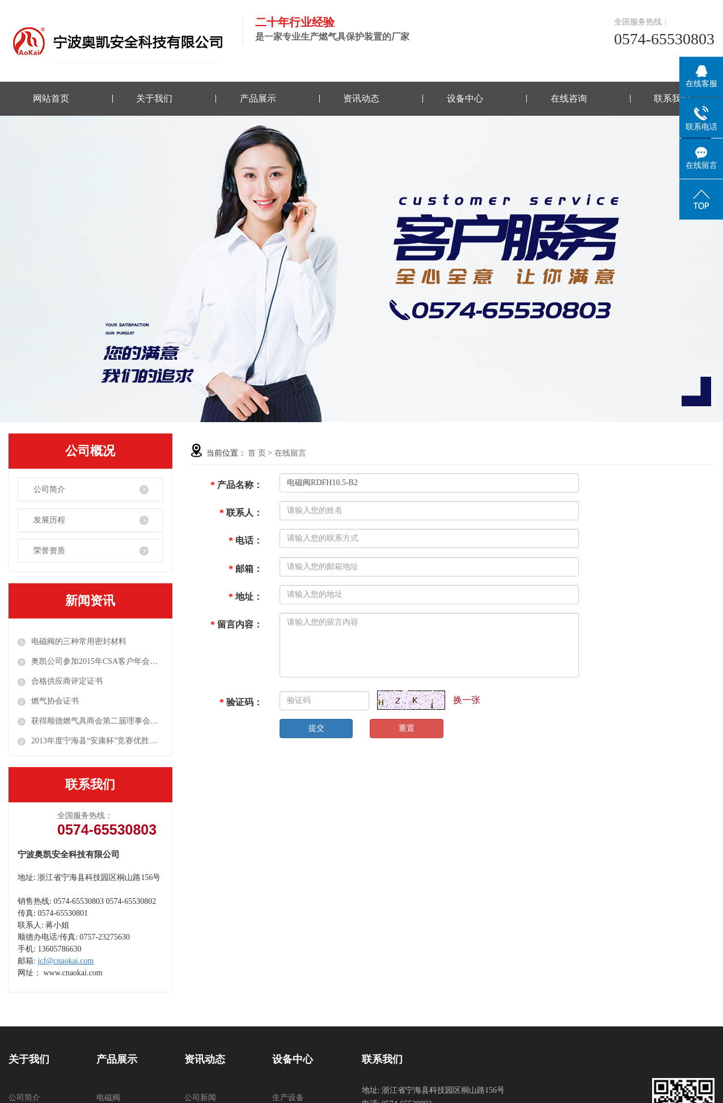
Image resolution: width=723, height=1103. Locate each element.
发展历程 (49, 520)
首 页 (257, 453)
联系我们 (672, 98)
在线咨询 (569, 98)
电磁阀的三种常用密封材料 (78, 641)
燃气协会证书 (55, 701)
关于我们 (154, 98)
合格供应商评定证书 (67, 681)
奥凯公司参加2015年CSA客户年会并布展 (97, 661)
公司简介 (49, 489)
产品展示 (258, 98)
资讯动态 (361, 98)
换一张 (466, 700)
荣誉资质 (49, 550)
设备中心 (465, 98)
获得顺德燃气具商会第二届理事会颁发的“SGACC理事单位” (97, 721)
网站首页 (51, 98)
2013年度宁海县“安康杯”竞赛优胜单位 (97, 740)
